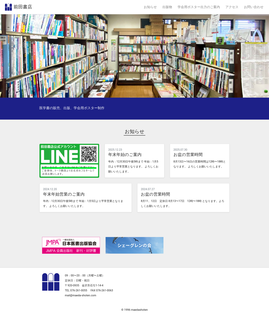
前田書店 (28, 8)
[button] (20, 59)
